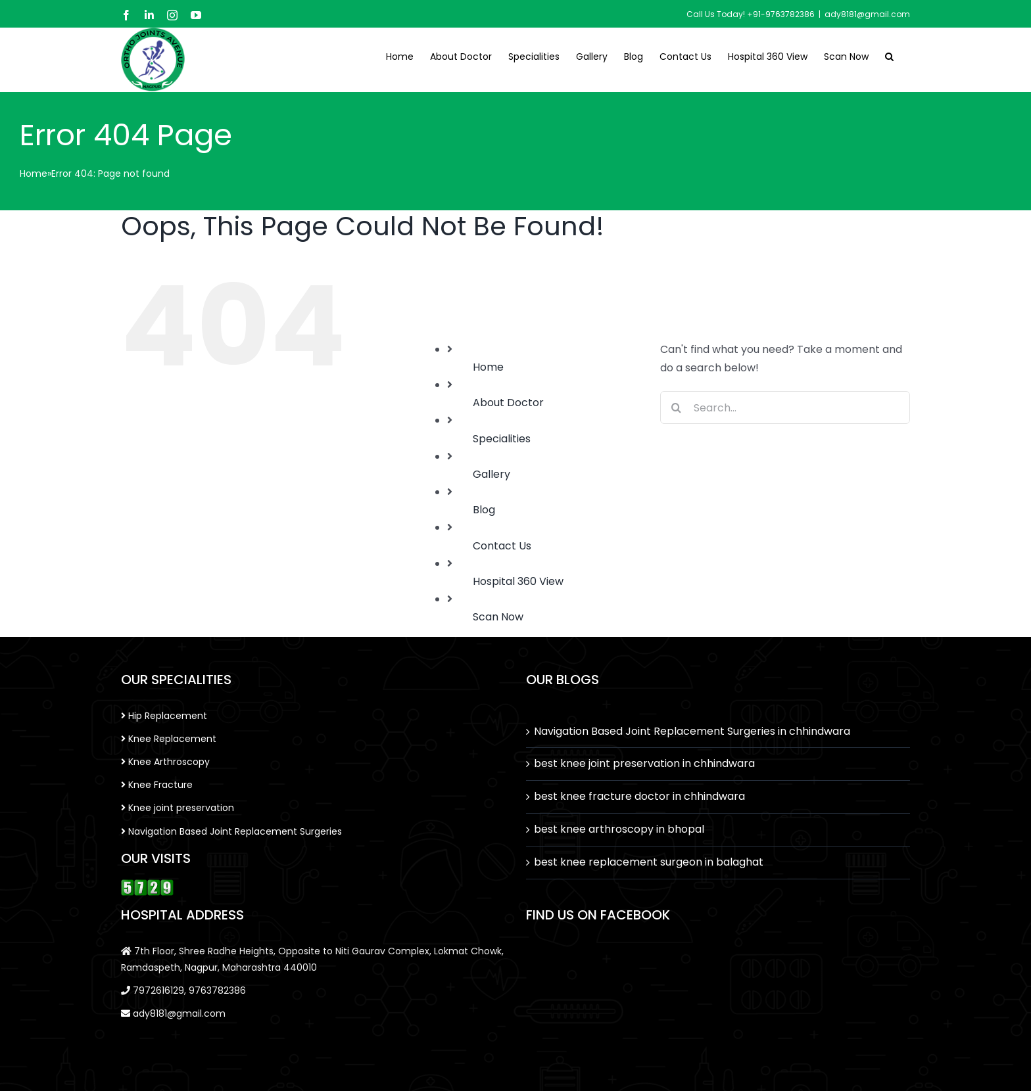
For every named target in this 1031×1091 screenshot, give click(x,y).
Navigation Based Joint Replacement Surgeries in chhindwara (692, 731)
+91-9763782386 (781, 14)
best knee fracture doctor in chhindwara (639, 796)
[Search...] (785, 407)
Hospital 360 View (518, 581)
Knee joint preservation (177, 807)
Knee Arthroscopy (165, 761)
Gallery (491, 474)
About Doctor (508, 402)
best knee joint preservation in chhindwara (644, 763)
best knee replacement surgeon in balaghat (648, 862)
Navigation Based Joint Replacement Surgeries (231, 831)
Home (33, 173)
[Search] (676, 407)
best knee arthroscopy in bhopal (619, 829)
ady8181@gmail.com (867, 14)
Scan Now (498, 616)
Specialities (502, 438)
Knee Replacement (168, 738)
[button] (889, 55)
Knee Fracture (157, 784)
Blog (484, 509)
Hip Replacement (164, 715)
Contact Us (502, 545)
